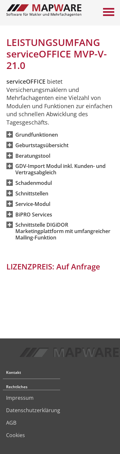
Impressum (20, 397)
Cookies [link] (15, 435)
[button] (36, 134)
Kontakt (13, 372)
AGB (11, 422)
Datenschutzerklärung (33, 410)
